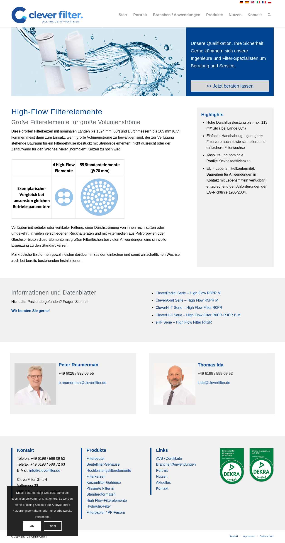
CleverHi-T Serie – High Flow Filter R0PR (189, 308)
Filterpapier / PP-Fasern (106, 512)
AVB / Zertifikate (169, 458)
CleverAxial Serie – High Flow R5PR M (187, 300)
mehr (52, 526)
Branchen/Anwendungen (176, 464)
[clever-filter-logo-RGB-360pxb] (47, 15)
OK (32, 526)
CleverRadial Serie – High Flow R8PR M (188, 293)
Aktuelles (163, 482)
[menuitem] (123, 15)
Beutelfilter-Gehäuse (103, 464)
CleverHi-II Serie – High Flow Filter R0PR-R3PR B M (198, 315)
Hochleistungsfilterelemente (109, 470)
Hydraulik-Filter (99, 506)
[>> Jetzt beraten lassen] (230, 86)
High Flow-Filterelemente (107, 500)
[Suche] (269, 15)
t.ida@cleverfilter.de (213, 382)
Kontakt (162, 488)
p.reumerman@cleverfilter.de (82, 382)
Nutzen (162, 476)
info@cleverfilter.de (44, 470)
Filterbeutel (96, 458)
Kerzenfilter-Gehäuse (104, 482)
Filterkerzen (96, 476)
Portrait (162, 470)
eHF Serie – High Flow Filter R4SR (184, 322)
